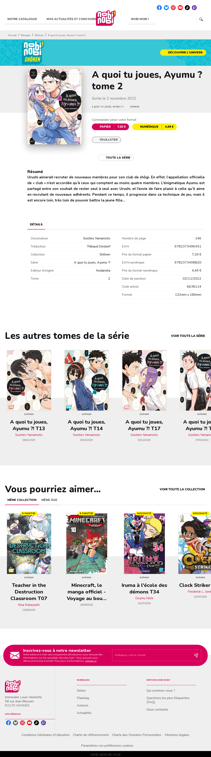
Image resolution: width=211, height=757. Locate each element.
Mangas (25, 35)
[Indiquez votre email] (151, 655)
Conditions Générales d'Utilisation (46, 735)
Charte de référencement (91, 735)
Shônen (39, 35)
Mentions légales (177, 735)
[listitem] (159, 7)
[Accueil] (105, 18)
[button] (183, 52)
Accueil (12, 35)
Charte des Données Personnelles (136, 735)
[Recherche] (201, 19)
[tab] (24, 19)
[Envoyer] (196, 655)
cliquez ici (90, 661)
